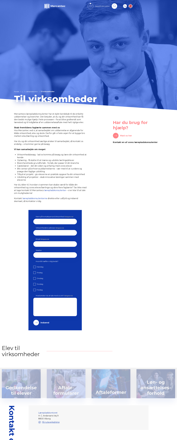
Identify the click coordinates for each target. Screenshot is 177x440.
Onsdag (40, 278)
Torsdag (40, 284)
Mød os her (126, 136)
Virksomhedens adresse (50, 228)
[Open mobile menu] (90, 6)
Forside (16, 91)
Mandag (40, 267)
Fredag (40, 290)
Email (42, 239)
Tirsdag (39, 273)
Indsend (45, 323)
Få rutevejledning (48, 422)
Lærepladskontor (32, 91)
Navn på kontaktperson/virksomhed (54, 217)
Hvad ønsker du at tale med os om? (54, 296)
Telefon (39, 250)
